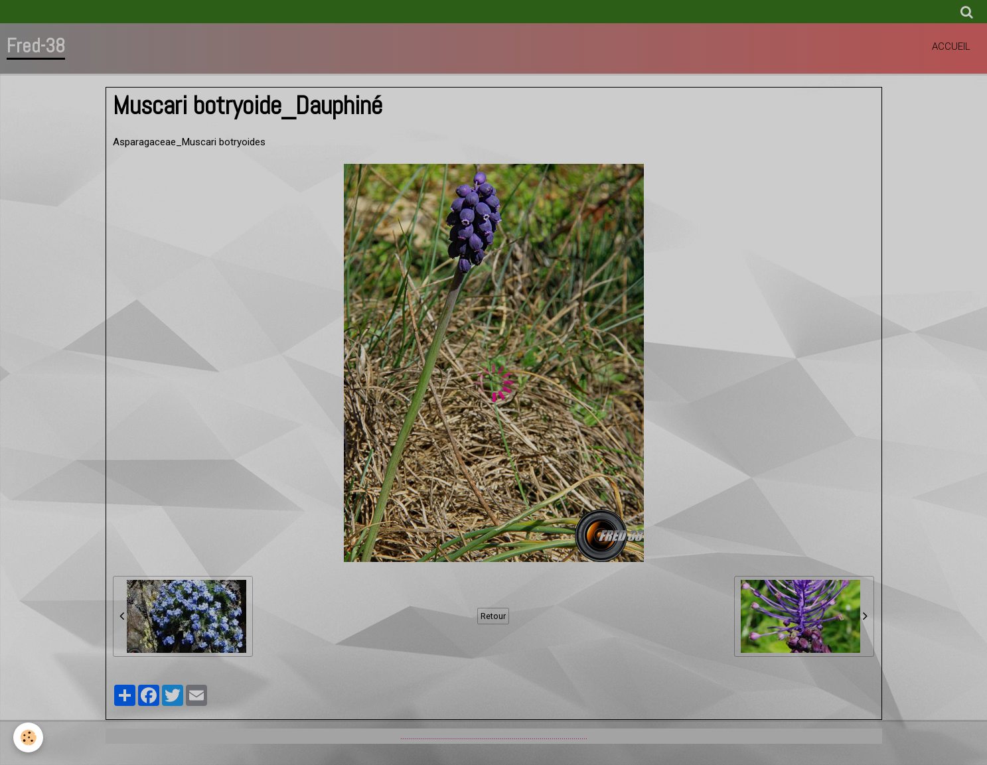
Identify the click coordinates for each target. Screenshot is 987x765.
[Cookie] (28, 737)
